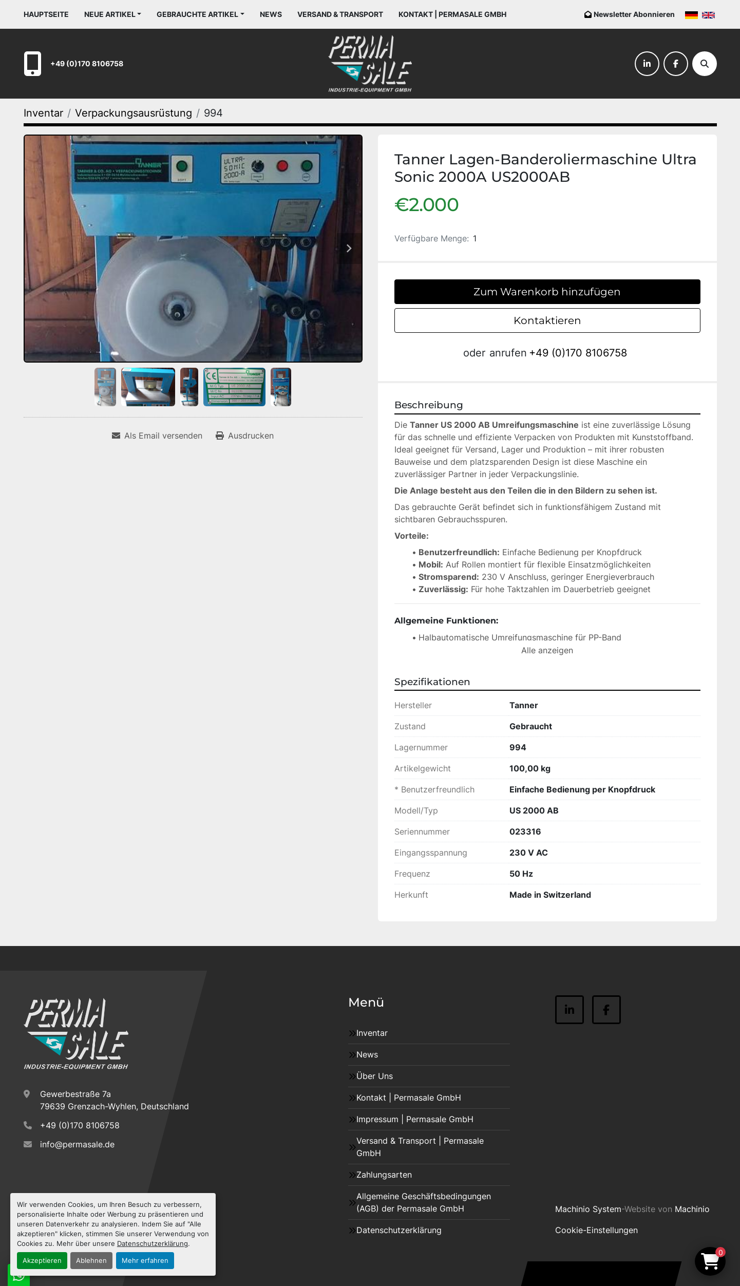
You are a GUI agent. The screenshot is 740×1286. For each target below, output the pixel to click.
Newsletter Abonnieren (634, 14)
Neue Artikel (110, 14)
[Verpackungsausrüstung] (133, 113)
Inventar (372, 1033)
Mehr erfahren (145, 1260)
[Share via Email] (157, 435)
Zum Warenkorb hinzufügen (547, 292)
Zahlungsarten (384, 1174)
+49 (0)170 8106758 (86, 63)
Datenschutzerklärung (152, 1243)
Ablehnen (91, 1260)
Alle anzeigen (547, 650)
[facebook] (675, 63)
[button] (113, 14)
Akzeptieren (42, 1260)
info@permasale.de (77, 1144)
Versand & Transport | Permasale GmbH (420, 1147)
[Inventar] (43, 113)
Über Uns (374, 1076)
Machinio (692, 1209)
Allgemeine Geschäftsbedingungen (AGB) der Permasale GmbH (423, 1202)
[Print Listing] (244, 435)
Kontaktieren (547, 320)
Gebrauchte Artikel (197, 14)
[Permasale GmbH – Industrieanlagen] (76, 1033)
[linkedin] (647, 63)
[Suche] (704, 63)
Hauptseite (46, 14)
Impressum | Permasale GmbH (414, 1119)
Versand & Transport (340, 14)
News (271, 14)
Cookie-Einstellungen (596, 1230)
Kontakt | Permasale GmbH (452, 14)
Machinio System (588, 1209)
